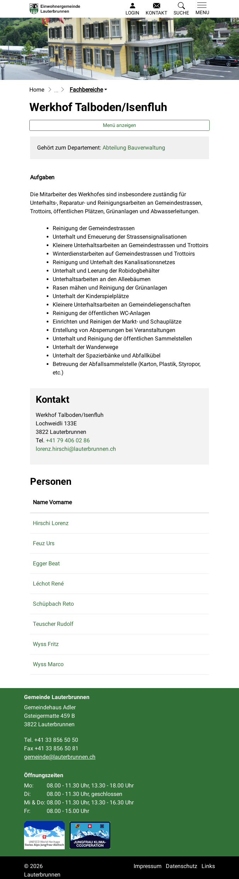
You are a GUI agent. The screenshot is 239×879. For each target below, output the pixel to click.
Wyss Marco (48, 664)
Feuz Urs (43, 543)
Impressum (148, 866)
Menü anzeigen (119, 125)
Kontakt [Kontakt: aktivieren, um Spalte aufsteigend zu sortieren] (133, 502)
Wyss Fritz (46, 644)
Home (36, 89)
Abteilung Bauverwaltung (134, 147)
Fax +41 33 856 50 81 (51, 748)
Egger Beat (46, 563)
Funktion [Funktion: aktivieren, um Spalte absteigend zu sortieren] (97, 502)
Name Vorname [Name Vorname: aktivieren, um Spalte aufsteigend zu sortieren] (52, 502)
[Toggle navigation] (201, 9)
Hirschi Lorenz (51, 523)
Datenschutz (181, 866)
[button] (181, 9)
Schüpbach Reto (53, 603)
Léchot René (48, 583)
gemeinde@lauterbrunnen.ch (159, 563)
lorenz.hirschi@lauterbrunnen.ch (76, 449)
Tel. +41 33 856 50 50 (51, 740)
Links (208, 866)
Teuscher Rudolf (53, 624)
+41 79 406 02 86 (68, 440)
